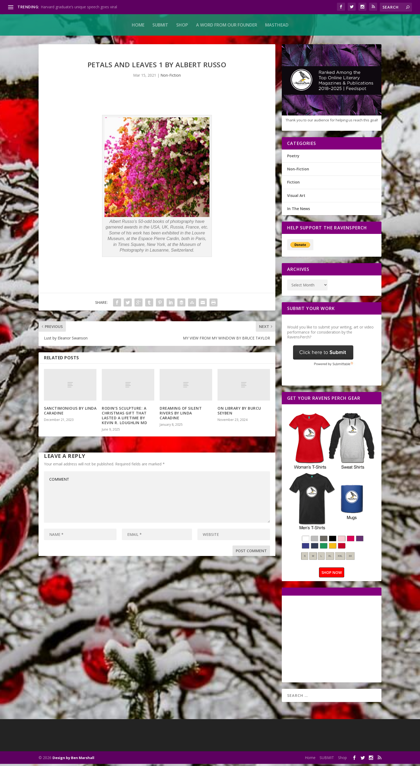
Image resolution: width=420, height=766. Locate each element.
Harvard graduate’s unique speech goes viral (79, 6)
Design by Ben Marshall (73, 759)
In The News (298, 210)
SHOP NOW (331, 574)
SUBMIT (160, 25)
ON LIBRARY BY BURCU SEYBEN (239, 413)
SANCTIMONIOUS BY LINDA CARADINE (70, 413)
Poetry (293, 157)
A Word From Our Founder (226, 25)
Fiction (293, 184)
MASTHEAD (276, 25)
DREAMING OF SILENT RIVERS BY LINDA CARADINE (181, 415)
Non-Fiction (170, 77)
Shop (182, 25)
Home (138, 25)
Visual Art (296, 197)
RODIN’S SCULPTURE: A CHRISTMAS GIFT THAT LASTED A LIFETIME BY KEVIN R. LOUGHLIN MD (124, 418)
